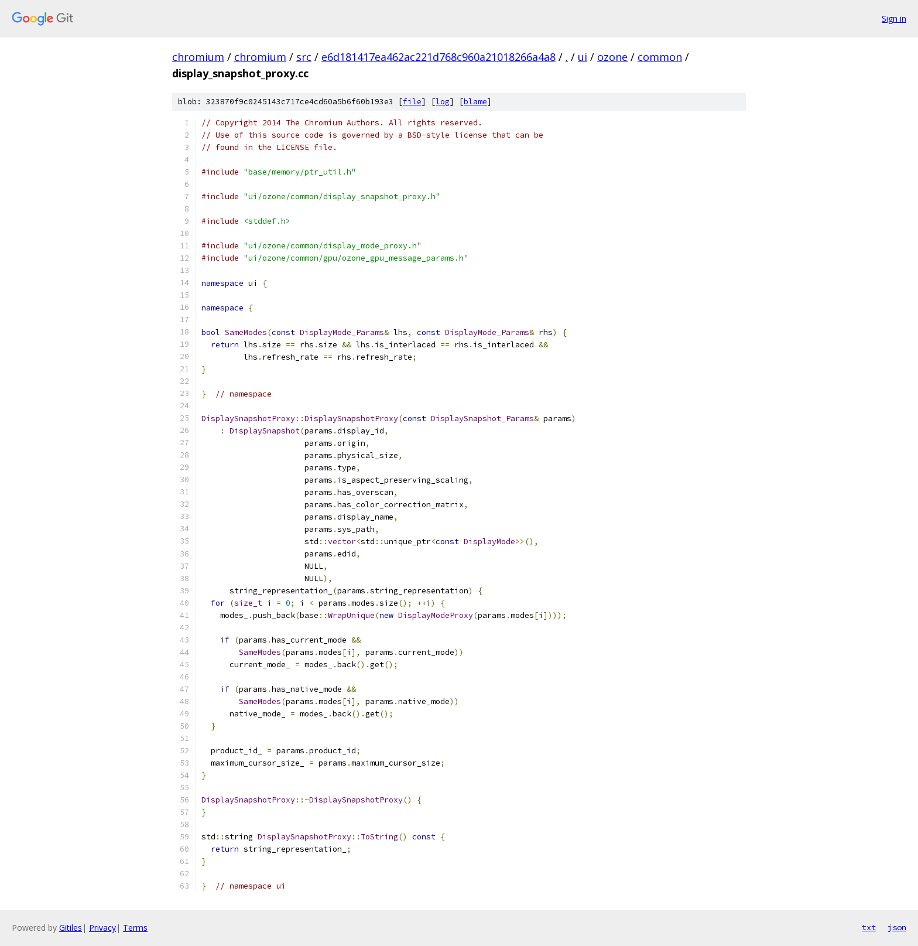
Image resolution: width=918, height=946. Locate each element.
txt (869, 927)
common (660, 57)
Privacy (102, 927)
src (303, 57)
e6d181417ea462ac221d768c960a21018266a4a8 (438, 57)
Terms (135, 927)
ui (582, 57)
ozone (612, 57)
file (412, 102)
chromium (198, 57)
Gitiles (70, 927)
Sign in (894, 18)
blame (475, 102)
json (897, 927)
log (443, 102)
